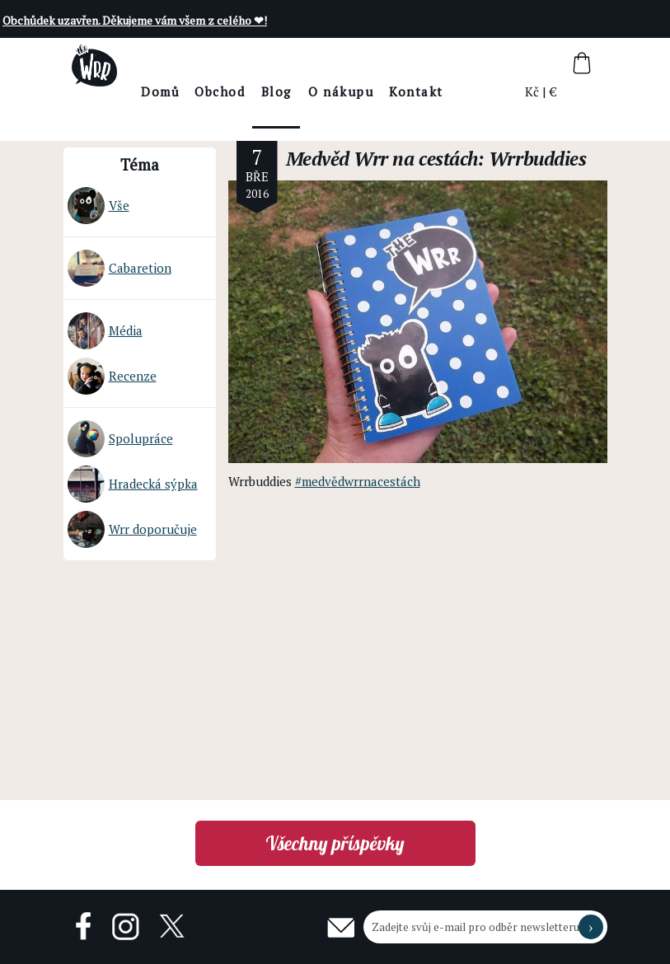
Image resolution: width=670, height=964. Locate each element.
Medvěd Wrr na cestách (382, 158)
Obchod (266, 91)
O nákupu (386, 91)
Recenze (112, 376)
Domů (206, 91)
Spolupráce (120, 438)
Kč (533, 91)
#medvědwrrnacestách (357, 481)
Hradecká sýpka (133, 484)
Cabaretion (119, 268)
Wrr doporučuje (132, 529)
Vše (98, 205)
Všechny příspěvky (335, 843)
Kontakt (462, 91)
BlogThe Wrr (322, 106)
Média (105, 330)
